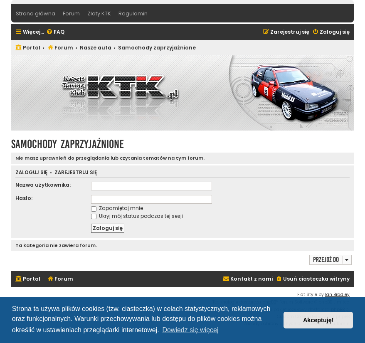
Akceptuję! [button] (318, 320)
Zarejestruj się (75, 173)
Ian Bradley (337, 294)
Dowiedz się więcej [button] (190, 329)
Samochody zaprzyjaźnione (67, 144)
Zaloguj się (31, 173)
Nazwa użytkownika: (43, 184)
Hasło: (23, 198)
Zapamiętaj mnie (117, 208)
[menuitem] (55, 32)
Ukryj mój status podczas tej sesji (137, 216)
